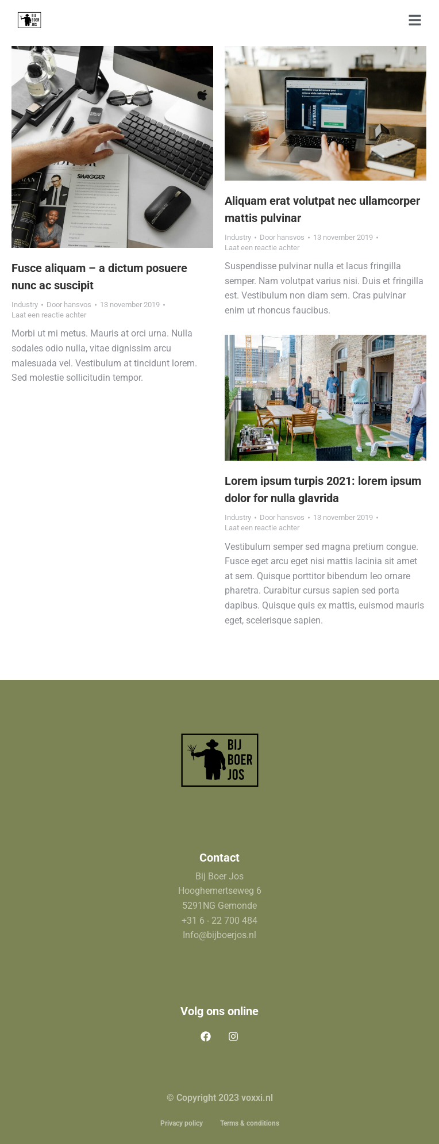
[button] (415, 20)
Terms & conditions (249, 1123)
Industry (24, 304)
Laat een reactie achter (48, 315)
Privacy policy (181, 1123)
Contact (219, 857)
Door (69, 304)
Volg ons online (219, 1011)
